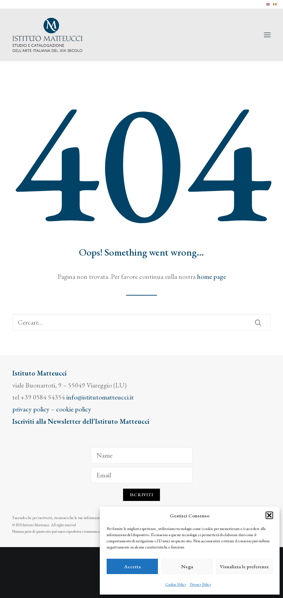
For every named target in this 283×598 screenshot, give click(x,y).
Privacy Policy (200, 584)
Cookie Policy (175, 584)
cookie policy (73, 409)
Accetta (132, 566)
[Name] (141, 455)
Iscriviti (141, 495)
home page (211, 276)
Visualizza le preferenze (244, 566)
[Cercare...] (141, 322)
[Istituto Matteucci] (47, 35)
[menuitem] (268, 4)
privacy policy (31, 409)
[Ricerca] (141, 322)
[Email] (141, 475)
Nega (187, 566)
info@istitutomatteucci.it (100, 397)
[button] (269, 515)
